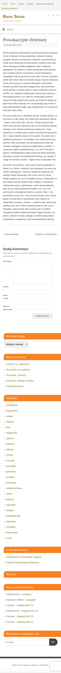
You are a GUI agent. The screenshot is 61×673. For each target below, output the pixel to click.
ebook (10, 416)
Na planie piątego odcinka (20, 380)
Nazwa (5, 288)
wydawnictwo (13, 515)
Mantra (34, 665)
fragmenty (12, 432)
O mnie (4, 4)
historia (10, 444)
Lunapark (27, 594)
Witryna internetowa (5, 307)
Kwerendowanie (15, 386)
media (10, 455)
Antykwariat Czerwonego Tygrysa (24, 557)
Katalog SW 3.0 (25, 605)
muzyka (11, 460)
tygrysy (10, 499)
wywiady (11, 526)
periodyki (11, 466)
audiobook (12, 405)
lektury (10, 449)
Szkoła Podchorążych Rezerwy (23, 562)
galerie (10, 438)
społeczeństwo (14, 488)
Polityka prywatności (10, 8)
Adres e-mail (5, 298)
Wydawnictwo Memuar (45, 4)
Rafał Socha (14, 16)
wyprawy (11, 521)
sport (9, 493)
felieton (10, 421)
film (8, 427)
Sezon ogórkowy (10, 234)
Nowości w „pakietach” (18, 364)
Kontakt (30, 4)
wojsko (10, 510)
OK (52, 641)
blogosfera (12, 410)
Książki (21, 4)
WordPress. (44, 665)
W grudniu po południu (18, 369)
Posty (13, 4)
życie (19, 45)
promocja (11, 482)
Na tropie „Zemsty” (16, 375)
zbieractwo (12, 532)
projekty (11, 477)
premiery (11, 471)
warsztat (11, 504)
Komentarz (5, 262)
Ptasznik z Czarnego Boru (46, 234)
